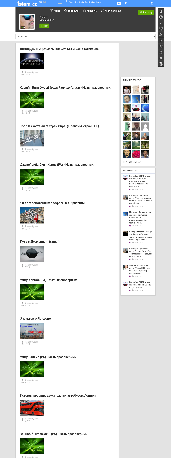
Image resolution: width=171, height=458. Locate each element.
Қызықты (92, 10)
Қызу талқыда (113, 10)
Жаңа (57, 10)
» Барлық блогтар (132, 161)
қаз (40, 1)
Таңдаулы (73, 10)
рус (44, 1)
